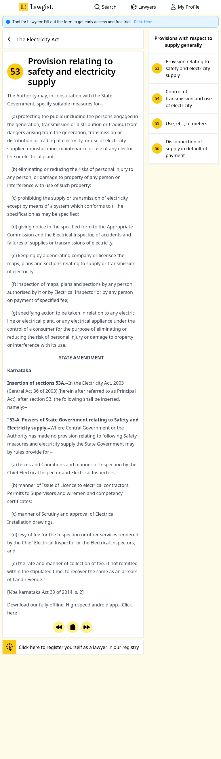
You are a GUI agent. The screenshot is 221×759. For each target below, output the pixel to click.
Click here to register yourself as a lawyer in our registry (71, 647)
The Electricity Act (32, 39)
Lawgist (36, 6)
